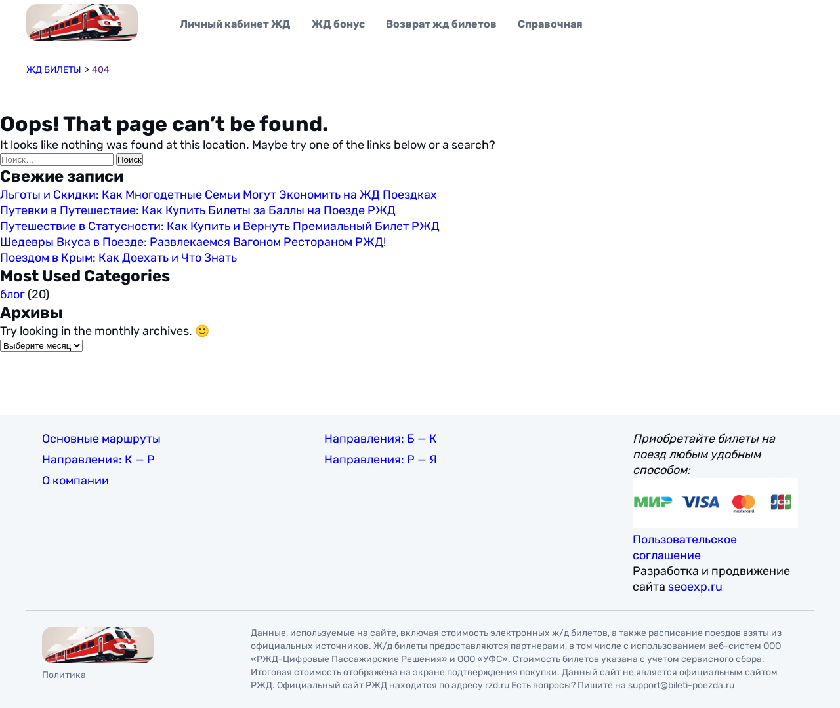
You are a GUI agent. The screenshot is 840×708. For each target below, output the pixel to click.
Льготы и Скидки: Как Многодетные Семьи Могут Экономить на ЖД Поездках (218, 194)
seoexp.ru (695, 587)
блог (12, 294)
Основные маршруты (101, 438)
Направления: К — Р (98, 459)
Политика (64, 674)
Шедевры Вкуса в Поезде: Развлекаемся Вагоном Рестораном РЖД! (193, 242)
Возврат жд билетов (441, 24)
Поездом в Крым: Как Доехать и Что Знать (118, 257)
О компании (75, 480)
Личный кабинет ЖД (235, 24)
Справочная (550, 24)
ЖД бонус (338, 24)
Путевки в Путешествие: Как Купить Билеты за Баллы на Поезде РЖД (198, 210)
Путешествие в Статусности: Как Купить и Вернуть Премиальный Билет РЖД (220, 226)
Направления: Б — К (380, 438)
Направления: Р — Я (380, 459)
